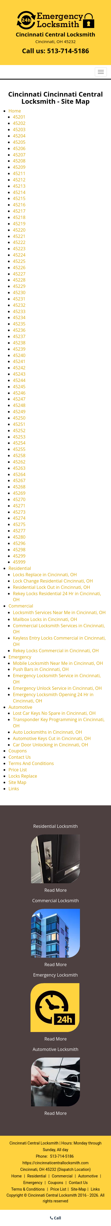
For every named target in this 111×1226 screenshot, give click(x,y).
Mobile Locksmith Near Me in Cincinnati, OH (58, 663)
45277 (19, 531)
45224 (19, 255)
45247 (19, 399)
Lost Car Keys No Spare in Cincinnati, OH (54, 713)
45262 (19, 462)
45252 (19, 431)
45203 (19, 129)
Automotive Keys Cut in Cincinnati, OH (52, 738)
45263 (19, 468)
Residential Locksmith (55, 826)
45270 (19, 499)
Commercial (21, 606)
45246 (19, 393)
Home (15, 111)
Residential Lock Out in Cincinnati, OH (51, 587)
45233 (19, 311)
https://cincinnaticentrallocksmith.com (55, 1163)
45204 (19, 136)
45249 (19, 412)
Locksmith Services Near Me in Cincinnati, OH (59, 612)
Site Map (17, 782)
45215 (19, 198)
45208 (19, 161)
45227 (19, 274)
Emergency (20, 657)
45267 (19, 480)
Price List (18, 770)
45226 (19, 268)
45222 (19, 242)
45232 (19, 305)
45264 (19, 474)
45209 (19, 167)
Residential (20, 568)
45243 (19, 374)
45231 (19, 299)
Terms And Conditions (31, 763)
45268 (19, 487)
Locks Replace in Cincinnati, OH (45, 575)
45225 (19, 261)
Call (55, 1218)
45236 (19, 330)
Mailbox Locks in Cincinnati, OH (45, 619)
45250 (19, 418)
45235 (19, 324)
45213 (19, 186)
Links (14, 789)
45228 (19, 280)
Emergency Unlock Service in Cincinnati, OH (57, 688)
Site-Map (78, 1189)
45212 (19, 180)
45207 (19, 155)
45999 (19, 562)
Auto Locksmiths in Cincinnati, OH (47, 732)
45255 (19, 449)
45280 (19, 537)
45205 (19, 142)
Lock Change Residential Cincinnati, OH (53, 581)
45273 (19, 512)
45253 (19, 437)
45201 (19, 117)
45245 (19, 387)
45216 (19, 205)
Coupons (18, 751)
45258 (19, 455)
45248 (19, 405)
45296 (19, 543)
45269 (19, 493)
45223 (19, 249)
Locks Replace (23, 776)
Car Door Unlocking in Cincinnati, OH (50, 745)
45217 (19, 211)
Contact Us (20, 757)
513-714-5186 (68, 50)
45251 (19, 424)
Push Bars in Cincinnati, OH (41, 669)
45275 (19, 524)
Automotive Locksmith (56, 1049)
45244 (19, 380)
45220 (19, 230)
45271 (19, 506)
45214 (19, 192)
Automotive (20, 707)
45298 (19, 550)
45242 (19, 368)
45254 (19, 443)
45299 (19, 556)
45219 (19, 224)
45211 (19, 173)
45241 (19, 361)
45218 (19, 217)
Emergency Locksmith (55, 975)
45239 (19, 349)
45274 (19, 518)
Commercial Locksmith (55, 901)
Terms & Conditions (28, 1189)
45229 (19, 286)
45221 (19, 236)
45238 (19, 343)
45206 (19, 148)
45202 (19, 123)
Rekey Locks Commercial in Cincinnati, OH (56, 651)
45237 (19, 336)
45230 (19, 292)
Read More (55, 890)
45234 (19, 317)
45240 (19, 355)
